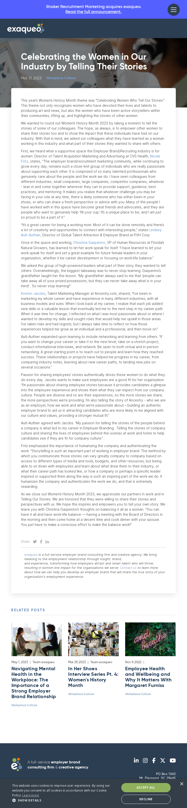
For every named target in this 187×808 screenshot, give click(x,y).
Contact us (130, 569)
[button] (173, 9)
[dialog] (93, 793)
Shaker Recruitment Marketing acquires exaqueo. (93, 10)
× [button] (181, 784)
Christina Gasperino (89, 243)
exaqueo (32, 555)
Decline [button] (146, 799)
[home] (25, 29)
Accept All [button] (146, 787)
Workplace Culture (62, 79)
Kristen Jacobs (33, 294)
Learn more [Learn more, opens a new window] (30, 795)
